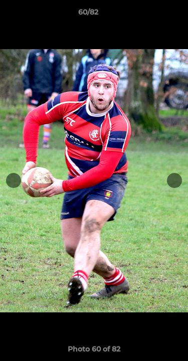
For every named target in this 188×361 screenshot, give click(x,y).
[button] (152, 14)
